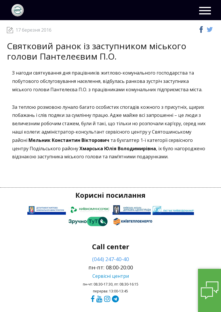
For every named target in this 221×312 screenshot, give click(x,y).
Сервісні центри (110, 276)
